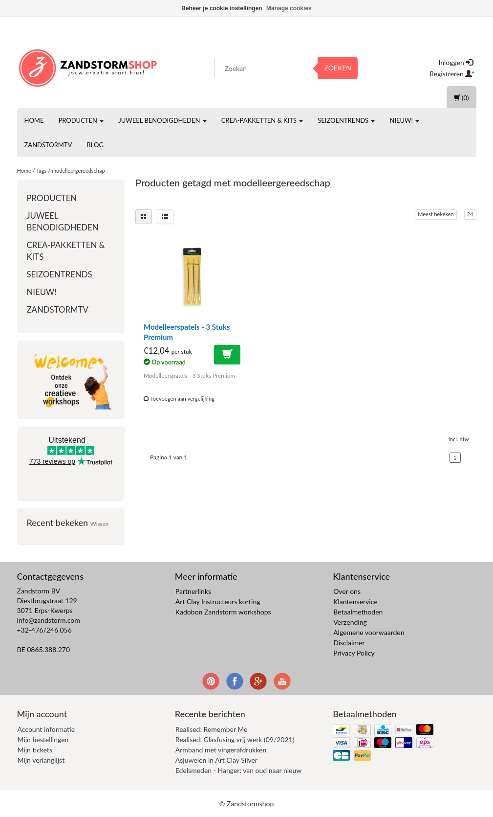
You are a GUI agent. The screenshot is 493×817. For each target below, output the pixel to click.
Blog (95, 145)
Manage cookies (289, 8)
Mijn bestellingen (43, 739)
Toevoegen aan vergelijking (179, 398)
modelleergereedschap (78, 170)
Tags (41, 170)
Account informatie (46, 729)
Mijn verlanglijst (41, 760)
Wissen (99, 523)
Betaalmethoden (358, 612)
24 (470, 214)
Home (34, 120)
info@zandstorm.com (48, 620)
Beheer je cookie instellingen (221, 8)
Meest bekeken (435, 214)
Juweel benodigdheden (162, 120)
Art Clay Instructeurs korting (217, 601)
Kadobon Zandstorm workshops (223, 612)
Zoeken (337, 68)
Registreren (451, 73)
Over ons (347, 591)
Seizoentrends (346, 120)
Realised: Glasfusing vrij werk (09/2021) (235, 739)
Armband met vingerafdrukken (220, 750)
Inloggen (455, 62)
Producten (81, 120)
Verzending (350, 622)
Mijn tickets (35, 750)
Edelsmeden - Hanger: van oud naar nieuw (238, 770)
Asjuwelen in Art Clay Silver (216, 760)
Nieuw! (404, 120)
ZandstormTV (48, 145)
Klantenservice (355, 601)
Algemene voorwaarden (368, 632)
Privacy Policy (353, 653)
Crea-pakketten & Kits (262, 120)
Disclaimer (348, 642)
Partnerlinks (193, 591)
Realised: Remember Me (211, 729)
